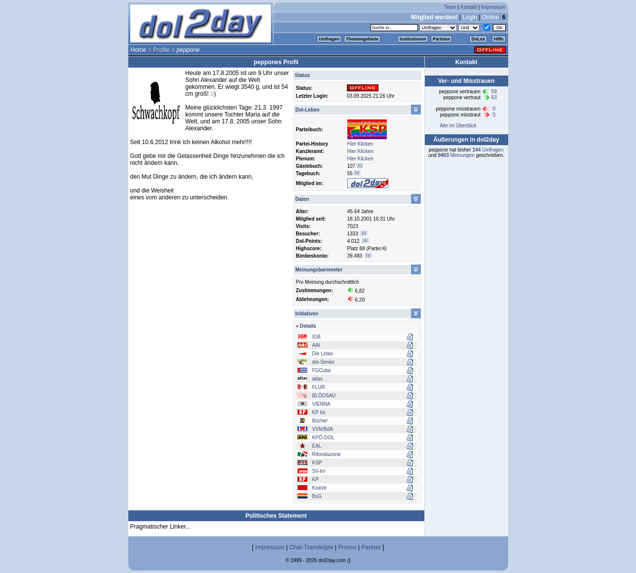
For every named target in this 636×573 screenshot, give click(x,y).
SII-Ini (318, 471)
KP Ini (319, 412)
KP (315, 479)
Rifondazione (326, 454)
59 (494, 91)
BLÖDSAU (324, 395)
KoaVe (319, 488)
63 (494, 97)
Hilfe (499, 39)
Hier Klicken (360, 144)
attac (317, 379)
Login (469, 17)
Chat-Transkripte (311, 547)
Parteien (441, 39)
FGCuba (321, 370)
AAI (316, 345)
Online (490, 17)
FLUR (318, 387)
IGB (316, 337)
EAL (317, 446)
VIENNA (321, 404)
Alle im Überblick (458, 125)
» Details (306, 326)
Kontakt (468, 7)
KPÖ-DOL (323, 437)
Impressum (493, 7)
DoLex (478, 39)
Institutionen (413, 39)
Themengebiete (362, 39)
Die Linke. (323, 353)
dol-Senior (323, 362)
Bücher (320, 420)
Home (139, 49)
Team (450, 7)
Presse (347, 547)
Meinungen (456, 155)
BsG (317, 496)
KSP (317, 462)
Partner (370, 547)
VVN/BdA (322, 429)
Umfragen (329, 39)
